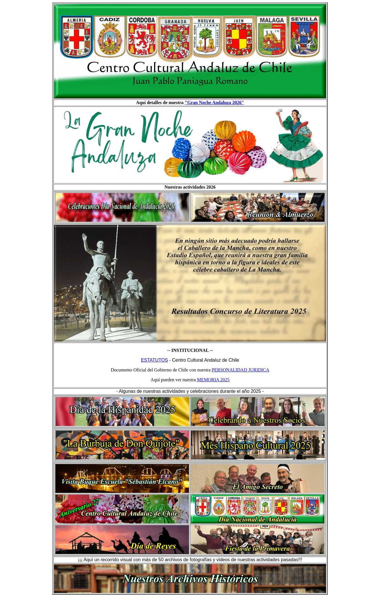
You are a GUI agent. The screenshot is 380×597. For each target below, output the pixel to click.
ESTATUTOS (154, 360)
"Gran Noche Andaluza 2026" (214, 102)
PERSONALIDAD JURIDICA (240, 369)
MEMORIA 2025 (213, 379)
